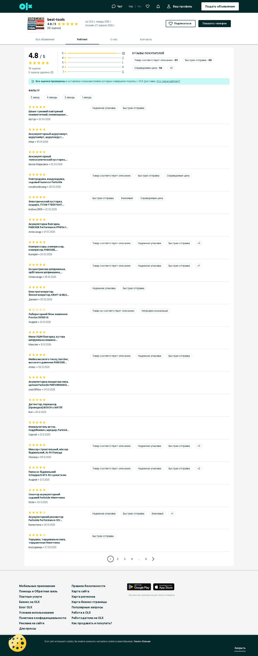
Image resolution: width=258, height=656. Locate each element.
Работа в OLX (81, 612)
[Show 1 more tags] (198, 265)
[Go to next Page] (153, 559)
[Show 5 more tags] (171, 67)
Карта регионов (83, 596)
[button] (158, 6)
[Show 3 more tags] (199, 243)
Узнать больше (142, 641)
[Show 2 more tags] (198, 468)
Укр (131, 6)
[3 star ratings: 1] (93, 62)
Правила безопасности (88, 586)
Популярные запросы (87, 607)
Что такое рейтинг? (168, 81)
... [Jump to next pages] (139, 559)
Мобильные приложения (37, 586)
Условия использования (36, 612)
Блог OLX (25, 607)
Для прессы (27, 628)
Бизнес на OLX (29, 602)
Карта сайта (80, 591)
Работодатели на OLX (87, 618)
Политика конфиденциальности (42, 618)
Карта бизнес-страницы (89, 602)
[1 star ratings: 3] (93, 71)
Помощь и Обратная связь (38, 591)
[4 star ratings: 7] (93, 57)
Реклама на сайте (31, 623)
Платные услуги (30, 596)
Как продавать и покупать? (92, 623)
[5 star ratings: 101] (93, 53)
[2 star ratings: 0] (93, 67)
